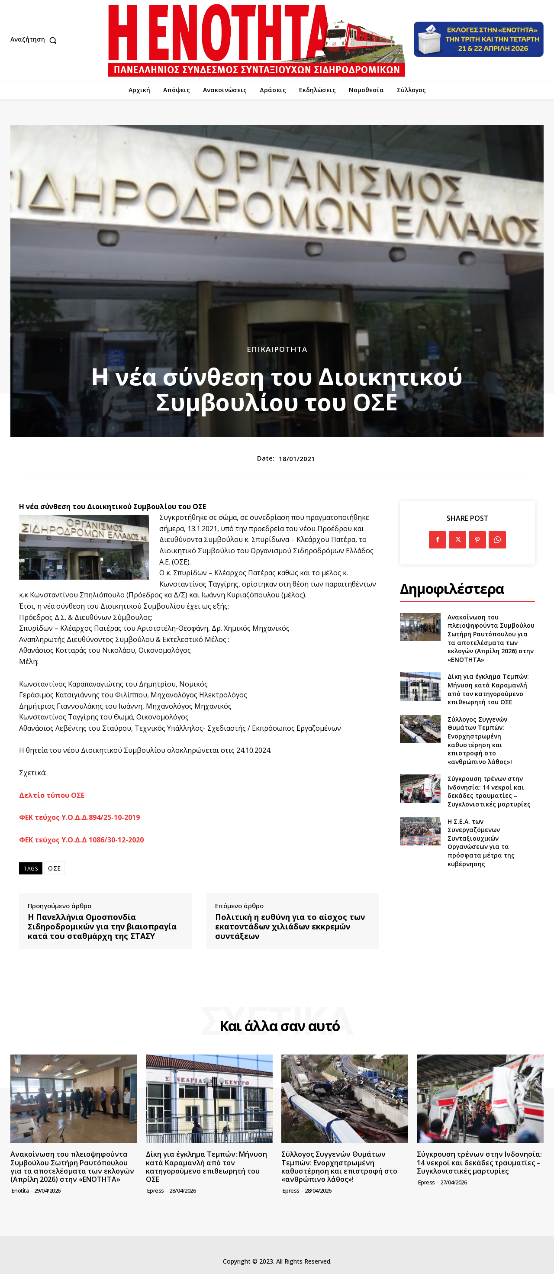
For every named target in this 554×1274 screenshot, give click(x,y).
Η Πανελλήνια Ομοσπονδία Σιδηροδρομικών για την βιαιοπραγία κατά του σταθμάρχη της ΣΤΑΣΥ (102, 927)
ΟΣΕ (54, 868)
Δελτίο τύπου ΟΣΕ (51, 795)
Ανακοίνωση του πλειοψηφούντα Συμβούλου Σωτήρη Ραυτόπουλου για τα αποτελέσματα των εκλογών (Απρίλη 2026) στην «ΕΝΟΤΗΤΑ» (491, 638)
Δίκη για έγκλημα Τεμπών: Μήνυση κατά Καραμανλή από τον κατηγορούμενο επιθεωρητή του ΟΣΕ (488, 689)
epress (155, 1190)
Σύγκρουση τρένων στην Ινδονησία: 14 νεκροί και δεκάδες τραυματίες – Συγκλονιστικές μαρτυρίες (489, 791)
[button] (35, 40)
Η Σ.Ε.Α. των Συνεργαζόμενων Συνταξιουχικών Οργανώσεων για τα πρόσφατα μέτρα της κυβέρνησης (481, 842)
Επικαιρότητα (277, 349)
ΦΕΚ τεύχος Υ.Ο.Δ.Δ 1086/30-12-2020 (81, 840)
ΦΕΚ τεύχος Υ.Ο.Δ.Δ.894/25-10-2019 (79, 817)
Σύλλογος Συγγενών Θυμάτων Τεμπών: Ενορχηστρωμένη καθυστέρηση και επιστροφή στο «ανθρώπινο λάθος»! (480, 740)
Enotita (20, 1190)
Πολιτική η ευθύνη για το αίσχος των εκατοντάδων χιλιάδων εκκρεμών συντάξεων (290, 927)
